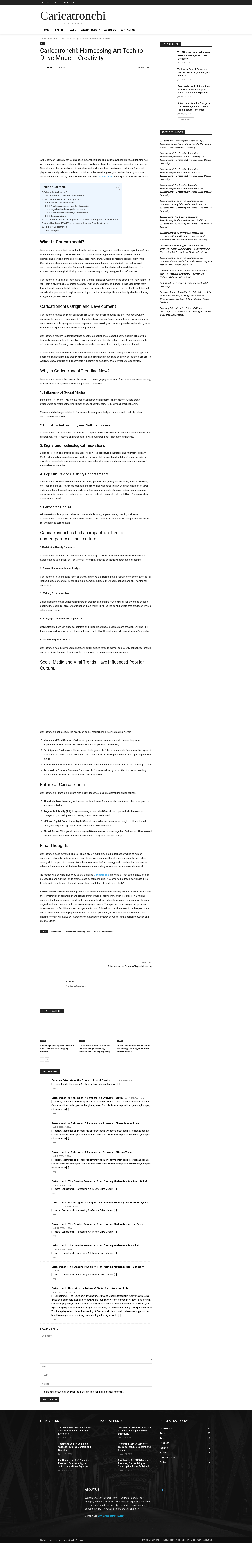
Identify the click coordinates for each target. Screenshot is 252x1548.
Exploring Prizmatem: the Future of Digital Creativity (82, 1080)
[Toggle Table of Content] (115, 187)
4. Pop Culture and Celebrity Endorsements (68, 213)
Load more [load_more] (186, 119)
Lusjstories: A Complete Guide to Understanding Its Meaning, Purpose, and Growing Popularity (94, 1048)
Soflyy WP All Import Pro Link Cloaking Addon (98, 1547)
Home (43, 38)
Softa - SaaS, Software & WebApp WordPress (127, 1547)
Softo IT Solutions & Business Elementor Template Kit (157, 1547)
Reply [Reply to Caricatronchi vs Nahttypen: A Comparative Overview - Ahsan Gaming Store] (53, 1142)
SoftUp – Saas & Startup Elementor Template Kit (165, 1547)
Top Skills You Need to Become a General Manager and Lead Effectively (193, 55)
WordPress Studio (84, 1547)
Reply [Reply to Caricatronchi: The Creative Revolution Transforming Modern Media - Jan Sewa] (53, 1236)
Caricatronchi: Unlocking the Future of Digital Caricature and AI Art (90, 1288)
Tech (50, 38)
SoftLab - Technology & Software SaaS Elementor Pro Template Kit (146, 1547)
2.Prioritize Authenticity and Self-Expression (69, 206)
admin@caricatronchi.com (110, 1515)
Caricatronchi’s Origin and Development (64, 195)
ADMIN (50, 67)
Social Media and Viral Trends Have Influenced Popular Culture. (76, 223)
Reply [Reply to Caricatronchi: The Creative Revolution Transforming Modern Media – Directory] (53, 1279)
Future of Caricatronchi (56, 227)
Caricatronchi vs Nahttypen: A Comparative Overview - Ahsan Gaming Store (95, 1122)
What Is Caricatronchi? (55, 192)
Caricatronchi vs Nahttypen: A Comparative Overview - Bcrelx (87, 1097)
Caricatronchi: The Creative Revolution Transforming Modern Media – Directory (97, 1266)
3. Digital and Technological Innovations (67, 209)
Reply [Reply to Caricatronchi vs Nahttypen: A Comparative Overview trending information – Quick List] (53, 1214)
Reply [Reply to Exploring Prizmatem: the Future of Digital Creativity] (53, 1088)
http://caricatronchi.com (76, 986)
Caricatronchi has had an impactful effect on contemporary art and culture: (81, 219)
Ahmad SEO (165, 283)
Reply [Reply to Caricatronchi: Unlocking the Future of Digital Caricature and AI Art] (53, 1319)
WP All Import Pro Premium (105, 1547)
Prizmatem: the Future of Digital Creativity (130, 966)
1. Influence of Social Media (61, 203)
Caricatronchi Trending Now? (78, 931)
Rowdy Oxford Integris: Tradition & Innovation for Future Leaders (184, 299)
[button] (208, 30)
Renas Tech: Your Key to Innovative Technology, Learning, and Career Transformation (133, 1048)
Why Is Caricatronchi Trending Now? (62, 199)
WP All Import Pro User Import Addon (112, 1547)
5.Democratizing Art (58, 216)
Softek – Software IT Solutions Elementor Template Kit (136, 1547)
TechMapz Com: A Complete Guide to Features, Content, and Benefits (193, 72)
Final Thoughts (51, 230)
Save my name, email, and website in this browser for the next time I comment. (84, 1392)
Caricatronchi (55, 931)
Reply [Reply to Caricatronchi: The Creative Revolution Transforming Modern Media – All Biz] (53, 1257)
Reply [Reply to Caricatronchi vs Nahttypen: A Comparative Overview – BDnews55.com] (53, 1172)
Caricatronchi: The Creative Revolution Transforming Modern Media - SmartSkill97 (99, 1181)
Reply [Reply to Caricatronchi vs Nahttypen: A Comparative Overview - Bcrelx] (53, 1113)
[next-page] (47, 1059)
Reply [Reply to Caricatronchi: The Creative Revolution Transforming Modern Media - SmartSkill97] (53, 1193)
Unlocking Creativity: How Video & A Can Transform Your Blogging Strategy (57, 1048)
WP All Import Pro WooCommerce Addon (119, 1547)
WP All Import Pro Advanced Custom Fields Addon (90, 1547)
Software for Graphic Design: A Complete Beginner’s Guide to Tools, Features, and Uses (193, 106)
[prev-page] (42, 1059)
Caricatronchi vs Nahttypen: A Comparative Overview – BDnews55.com (92, 1152)
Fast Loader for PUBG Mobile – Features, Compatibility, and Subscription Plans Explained (193, 89)
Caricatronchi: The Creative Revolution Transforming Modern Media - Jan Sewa (97, 1223)
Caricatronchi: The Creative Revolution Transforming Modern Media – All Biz (95, 1245)
